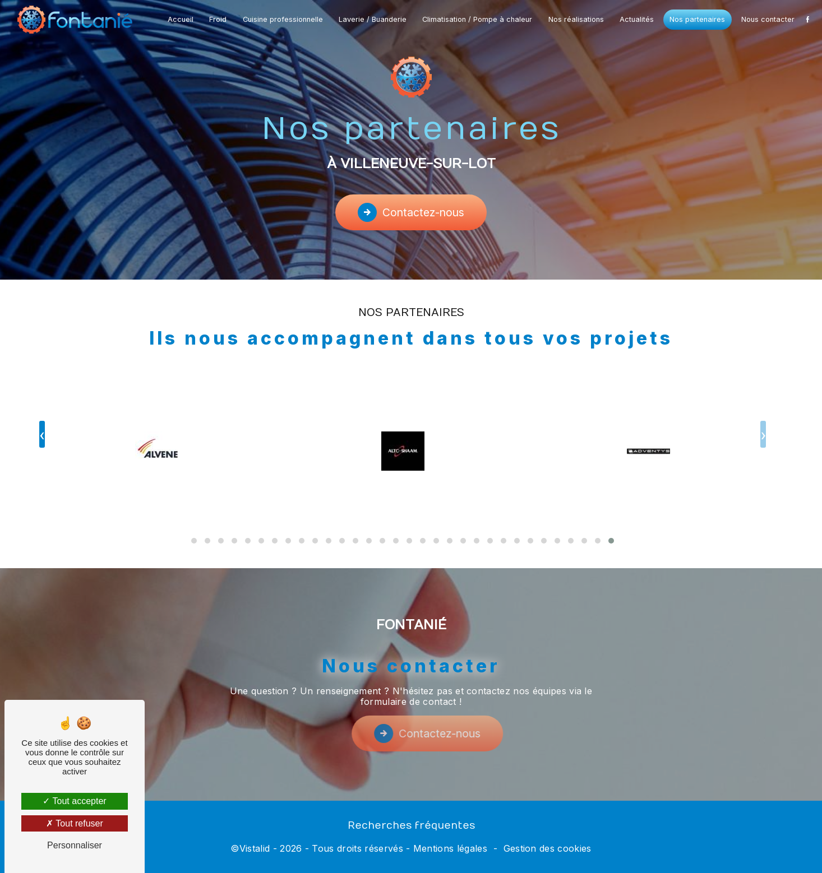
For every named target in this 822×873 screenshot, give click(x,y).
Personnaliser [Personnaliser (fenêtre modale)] (74, 845)
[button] (611, 527)
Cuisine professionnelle (283, 19)
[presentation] (763, 421)
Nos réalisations (576, 19)
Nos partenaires (697, 19)
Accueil (180, 19)
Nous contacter (768, 19)
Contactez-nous (411, 212)
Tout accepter (74, 801)
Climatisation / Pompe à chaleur (477, 19)
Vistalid (254, 848)
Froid (218, 19)
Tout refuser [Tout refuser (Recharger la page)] (74, 823)
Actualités (637, 19)
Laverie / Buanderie (373, 19)
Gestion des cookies (548, 848)
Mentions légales (450, 848)
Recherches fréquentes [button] (411, 826)
